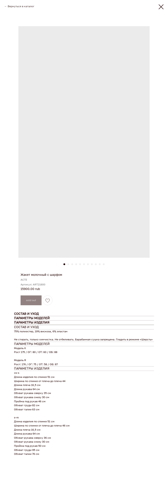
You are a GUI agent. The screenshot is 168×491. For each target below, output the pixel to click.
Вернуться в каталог (21, 6)
